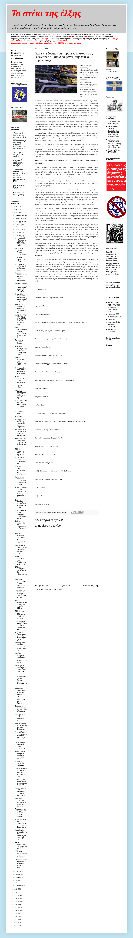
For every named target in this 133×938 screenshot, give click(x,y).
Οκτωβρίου (20, 222)
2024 (16, 213)
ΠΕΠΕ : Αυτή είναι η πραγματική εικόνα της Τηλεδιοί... (20, 615)
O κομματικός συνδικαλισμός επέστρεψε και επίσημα (18, 163)
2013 (16, 920)
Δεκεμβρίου (20, 215)
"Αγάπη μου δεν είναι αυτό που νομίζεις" (18, 154)
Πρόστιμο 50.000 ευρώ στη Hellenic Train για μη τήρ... (20, 394)
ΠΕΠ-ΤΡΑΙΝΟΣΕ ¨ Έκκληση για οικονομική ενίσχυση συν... (21, 549)
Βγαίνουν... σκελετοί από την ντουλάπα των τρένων (20, 709)
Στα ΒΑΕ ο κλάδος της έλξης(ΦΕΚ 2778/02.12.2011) (114, 145)
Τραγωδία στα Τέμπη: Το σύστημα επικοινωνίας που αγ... (20, 593)
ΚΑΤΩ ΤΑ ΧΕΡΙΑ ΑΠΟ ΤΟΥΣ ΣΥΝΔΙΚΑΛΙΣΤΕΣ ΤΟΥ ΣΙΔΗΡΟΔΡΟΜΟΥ (20, 319)
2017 (16, 907)
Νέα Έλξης (111, 319)
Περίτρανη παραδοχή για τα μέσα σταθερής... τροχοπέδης (21, 276)
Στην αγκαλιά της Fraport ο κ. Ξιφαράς (19, 187)
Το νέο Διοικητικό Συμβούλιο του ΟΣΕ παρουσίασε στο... (21, 772)
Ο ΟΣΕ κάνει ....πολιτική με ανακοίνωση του (20, 460)
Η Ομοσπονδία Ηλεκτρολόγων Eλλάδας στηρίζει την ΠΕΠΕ (20, 242)
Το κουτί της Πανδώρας (112, 325)
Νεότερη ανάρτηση (41, 586)
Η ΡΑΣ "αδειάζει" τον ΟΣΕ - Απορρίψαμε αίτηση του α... (21, 404)
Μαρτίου (19, 877)
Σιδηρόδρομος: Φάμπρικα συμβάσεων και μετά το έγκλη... (20, 755)
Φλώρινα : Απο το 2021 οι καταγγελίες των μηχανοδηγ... (20, 423)
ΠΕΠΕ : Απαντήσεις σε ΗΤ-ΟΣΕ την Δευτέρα (20, 452)
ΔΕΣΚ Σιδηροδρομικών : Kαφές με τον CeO (21, 845)
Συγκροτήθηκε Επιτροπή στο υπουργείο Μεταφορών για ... (21, 625)
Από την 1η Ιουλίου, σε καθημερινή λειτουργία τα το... (20, 308)
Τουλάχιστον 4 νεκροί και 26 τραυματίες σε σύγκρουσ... (21, 782)
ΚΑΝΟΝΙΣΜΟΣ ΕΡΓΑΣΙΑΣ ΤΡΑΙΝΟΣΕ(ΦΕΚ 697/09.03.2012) (114, 129)
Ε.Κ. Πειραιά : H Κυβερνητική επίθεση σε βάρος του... (20, 267)
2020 (16, 898)
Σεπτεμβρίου (20, 225)
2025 (16, 210)
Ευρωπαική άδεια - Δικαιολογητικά (114, 123)
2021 (16, 895)
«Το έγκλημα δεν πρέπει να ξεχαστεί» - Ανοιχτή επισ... (21, 863)
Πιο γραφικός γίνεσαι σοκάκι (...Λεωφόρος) (21, 251)
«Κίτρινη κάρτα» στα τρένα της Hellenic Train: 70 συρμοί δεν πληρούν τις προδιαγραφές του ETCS (19, 175)
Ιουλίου (18, 232)
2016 (16, 910)
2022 (16, 892)
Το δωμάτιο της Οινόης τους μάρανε (20, 259)
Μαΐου (18, 871)
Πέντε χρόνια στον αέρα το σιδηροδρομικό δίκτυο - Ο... (21, 668)
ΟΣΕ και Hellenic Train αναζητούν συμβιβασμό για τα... (21, 514)
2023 (16, 889)
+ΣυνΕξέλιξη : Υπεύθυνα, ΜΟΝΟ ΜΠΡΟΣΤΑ (20, 745)
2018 (16, 904)
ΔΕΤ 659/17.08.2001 (113, 140)
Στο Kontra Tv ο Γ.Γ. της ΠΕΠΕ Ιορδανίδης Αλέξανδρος (21, 432)
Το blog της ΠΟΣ (113, 302)
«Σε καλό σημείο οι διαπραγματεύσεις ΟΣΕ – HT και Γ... (21, 287)
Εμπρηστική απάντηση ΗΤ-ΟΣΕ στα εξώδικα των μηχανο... (20, 480)
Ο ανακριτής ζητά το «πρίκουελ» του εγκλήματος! (20, 470)
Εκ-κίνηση (111, 332)
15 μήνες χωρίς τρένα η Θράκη (20, 701)
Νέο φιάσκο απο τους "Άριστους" (18, 194)
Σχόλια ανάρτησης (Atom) (53, 589)
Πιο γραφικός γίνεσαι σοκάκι (19, 342)
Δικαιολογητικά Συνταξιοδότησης (114, 136)
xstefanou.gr (112, 329)
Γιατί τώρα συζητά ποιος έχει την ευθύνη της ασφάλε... (20, 583)
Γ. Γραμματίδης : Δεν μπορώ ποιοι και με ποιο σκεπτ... (20, 370)
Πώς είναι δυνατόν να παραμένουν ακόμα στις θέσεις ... (20, 802)
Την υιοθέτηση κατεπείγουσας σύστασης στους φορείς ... (21, 736)
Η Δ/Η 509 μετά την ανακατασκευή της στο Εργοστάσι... (20, 823)
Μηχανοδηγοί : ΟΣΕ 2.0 (20, 412)
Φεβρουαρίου (20, 880)
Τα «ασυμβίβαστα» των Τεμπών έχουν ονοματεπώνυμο (21, 680)
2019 (16, 901)
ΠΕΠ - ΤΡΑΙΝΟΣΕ (114, 305)
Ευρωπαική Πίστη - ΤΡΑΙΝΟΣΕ (114, 151)
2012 (16, 923)
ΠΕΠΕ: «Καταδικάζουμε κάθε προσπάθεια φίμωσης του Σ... (21, 332)
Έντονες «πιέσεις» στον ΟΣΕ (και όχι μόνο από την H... (20, 560)
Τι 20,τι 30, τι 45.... (19, 386)
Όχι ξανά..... (19, 416)
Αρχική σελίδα (65, 586)
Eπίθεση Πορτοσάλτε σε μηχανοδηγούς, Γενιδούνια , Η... (20, 525)
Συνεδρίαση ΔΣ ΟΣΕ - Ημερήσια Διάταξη (20, 717)
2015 (16, 913)
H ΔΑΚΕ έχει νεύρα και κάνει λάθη (19, 764)
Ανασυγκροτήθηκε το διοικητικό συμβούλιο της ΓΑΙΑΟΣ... (20, 791)
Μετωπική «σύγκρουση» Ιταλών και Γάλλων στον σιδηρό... (21, 350)
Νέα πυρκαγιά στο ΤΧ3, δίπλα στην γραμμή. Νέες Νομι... (20, 646)
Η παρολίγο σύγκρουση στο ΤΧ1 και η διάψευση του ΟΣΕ (21, 298)
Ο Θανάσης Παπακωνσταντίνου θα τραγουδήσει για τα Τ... (20, 636)
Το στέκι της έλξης (46, 13)
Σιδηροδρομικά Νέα (115, 317)
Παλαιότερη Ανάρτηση (90, 586)
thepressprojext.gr (114, 322)
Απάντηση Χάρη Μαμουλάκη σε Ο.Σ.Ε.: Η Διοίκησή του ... (20, 442)
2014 (16, 917)
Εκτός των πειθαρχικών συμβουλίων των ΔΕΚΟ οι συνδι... (20, 503)
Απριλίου (19, 874)
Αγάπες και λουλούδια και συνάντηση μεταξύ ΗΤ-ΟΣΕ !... (21, 604)
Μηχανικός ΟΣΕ (113, 314)
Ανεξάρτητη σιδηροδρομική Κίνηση (113, 309)
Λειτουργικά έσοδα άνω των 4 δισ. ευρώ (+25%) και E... (20, 692)
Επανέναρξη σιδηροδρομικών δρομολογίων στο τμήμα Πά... (21, 834)
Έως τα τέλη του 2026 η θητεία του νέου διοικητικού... (21, 726)
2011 (16, 926)
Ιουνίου (18, 236)
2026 (16, 207)
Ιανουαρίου (20, 885)
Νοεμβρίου (20, 218)
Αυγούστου (20, 229)
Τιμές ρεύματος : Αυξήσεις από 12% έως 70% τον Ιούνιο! (21, 813)
